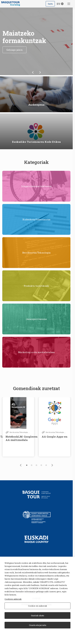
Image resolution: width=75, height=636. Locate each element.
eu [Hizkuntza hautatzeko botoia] (60, 3)
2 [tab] (31, 465)
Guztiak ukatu (37, 615)
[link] (33, 72)
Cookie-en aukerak (37, 605)
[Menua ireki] (69, 4)
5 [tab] (46, 465)
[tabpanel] (18, 427)
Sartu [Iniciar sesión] (50, 3)
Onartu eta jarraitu (37, 625)
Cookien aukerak (13, 599)
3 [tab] (36, 465)
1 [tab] (26, 465)
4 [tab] (41, 465)
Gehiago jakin (14, 49)
